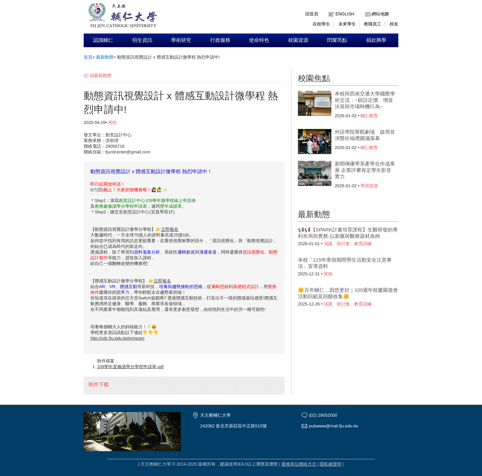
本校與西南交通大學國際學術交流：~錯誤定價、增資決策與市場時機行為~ (365, 100)
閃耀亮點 (337, 40)
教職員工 (372, 23)
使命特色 (259, 40)
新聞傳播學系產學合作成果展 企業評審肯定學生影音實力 (365, 170)
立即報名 (169, 229)
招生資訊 (142, 40)
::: (367, 8)
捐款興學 (376, 40)
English (344, 13)
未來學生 (347, 23)
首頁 (88, 57)
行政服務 (220, 40)
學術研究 (181, 40)
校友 (394, 23)
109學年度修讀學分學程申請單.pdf (130, 366)
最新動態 (104, 57)
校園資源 (298, 40)
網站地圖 (380, 13)
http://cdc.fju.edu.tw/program (117, 338)
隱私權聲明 (330, 464)
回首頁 (311, 13)
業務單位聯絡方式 (299, 464)
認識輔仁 (103, 40)
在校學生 (321, 23)
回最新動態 (100, 75)
